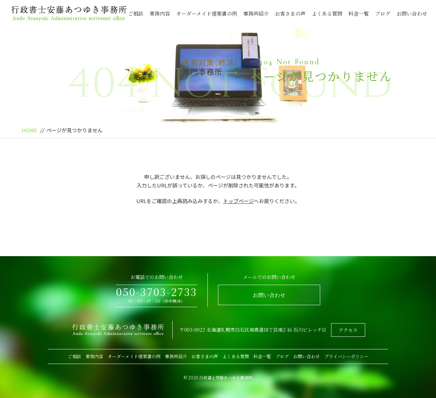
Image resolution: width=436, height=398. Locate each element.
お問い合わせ (411, 13)
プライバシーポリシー (346, 356)
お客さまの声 (290, 13)
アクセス (348, 330)
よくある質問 (327, 13)
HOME (29, 130)
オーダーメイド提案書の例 (206, 13)
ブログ (382, 13)
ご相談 (135, 13)
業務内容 (160, 13)
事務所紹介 (256, 13)
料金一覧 (358, 13)
